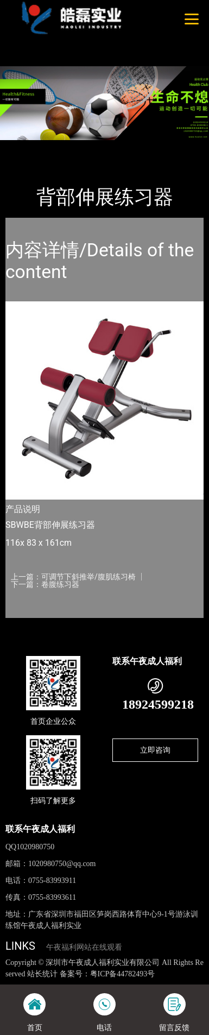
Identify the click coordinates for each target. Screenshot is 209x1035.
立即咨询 (155, 750)
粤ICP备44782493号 (122, 974)
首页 (23, 147)
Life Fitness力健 (131, 147)
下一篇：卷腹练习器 (45, 584)
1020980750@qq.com (62, 864)
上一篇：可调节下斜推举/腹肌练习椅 (73, 576)
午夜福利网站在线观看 (84, 947)
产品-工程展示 (67, 147)
